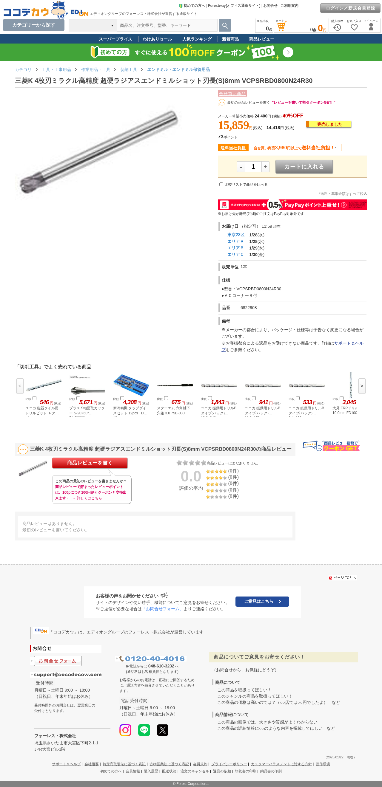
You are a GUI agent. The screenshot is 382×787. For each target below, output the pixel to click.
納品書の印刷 (271, 771)
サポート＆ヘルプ (66, 764)
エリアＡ (235, 241)
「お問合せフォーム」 (163, 608)
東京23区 (236, 234)
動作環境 (323, 764)
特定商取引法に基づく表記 (124, 764)
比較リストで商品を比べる (246, 184)
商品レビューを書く (90, 462)
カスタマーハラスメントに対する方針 (281, 764)
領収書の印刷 (245, 771)
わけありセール (157, 39)
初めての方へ (192, 6)
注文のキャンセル (195, 771)
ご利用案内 (289, 6)
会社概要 (91, 764)
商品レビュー (261, 39)
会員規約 (200, 764)
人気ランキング (197, 39)
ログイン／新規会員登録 (350, 8)
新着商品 (230, 39)
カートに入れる (304, 167)
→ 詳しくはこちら (87, 498)
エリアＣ (235, 254)
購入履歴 (151, 771)
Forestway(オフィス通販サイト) (234, 6)
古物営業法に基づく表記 (169, 764)
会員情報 (133, 771)
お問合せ (270, 6)
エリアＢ (235, 247)
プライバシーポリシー (229, 764)
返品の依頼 (222, 771)
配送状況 (169, 771)
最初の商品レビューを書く (248, 102)
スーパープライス (115, 39)
